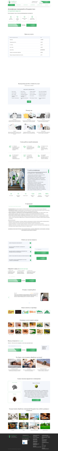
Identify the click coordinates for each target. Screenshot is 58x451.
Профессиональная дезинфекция (36, 436)
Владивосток (27, 439)
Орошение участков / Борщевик (14, 96)
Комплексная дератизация (35, 439)
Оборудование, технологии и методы (45, 442)
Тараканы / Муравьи (32, 91)
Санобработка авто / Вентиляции (23, 96)
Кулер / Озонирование (33, 94)
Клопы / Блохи (13, 91)
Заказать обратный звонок (14, 25)
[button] (8, 297)
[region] (38, 179)
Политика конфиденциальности (45, 448)
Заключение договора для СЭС (24, 98)
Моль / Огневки (14, 94)
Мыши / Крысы (22, 91)
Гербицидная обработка (24, 94)
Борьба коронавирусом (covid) (41, 98)
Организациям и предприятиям (44, 440)
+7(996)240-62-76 (40, 258)
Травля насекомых (36, 437)
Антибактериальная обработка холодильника (46, 436)
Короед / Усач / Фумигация (42, 94)
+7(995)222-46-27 (35, 1)
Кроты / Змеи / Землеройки (42, 91)
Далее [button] (29, 101)
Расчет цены (44, 445)
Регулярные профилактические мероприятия (36, 444)
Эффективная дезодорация (35, 441)
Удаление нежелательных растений (37, 446)
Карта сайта (44, 446)
